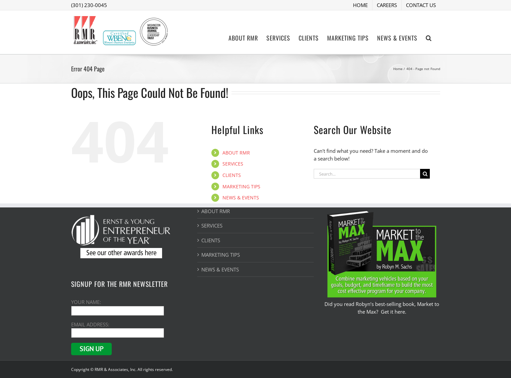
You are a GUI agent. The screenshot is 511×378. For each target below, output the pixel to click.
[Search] (425, 174)
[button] (429, 37)
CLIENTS (231, 175)
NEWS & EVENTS (240, 197)
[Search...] (367, 174)
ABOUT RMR (236, 152)
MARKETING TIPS (241, 186)
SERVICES (232, 164)
